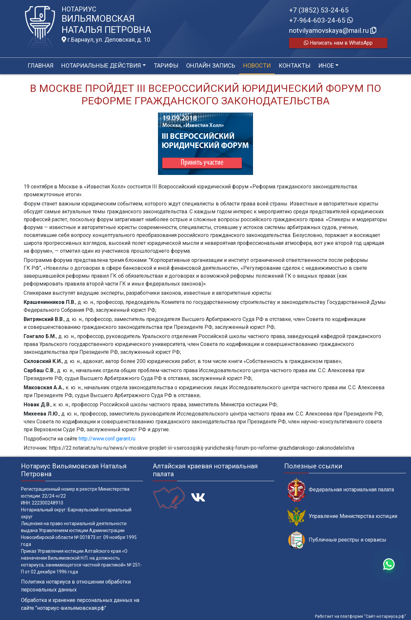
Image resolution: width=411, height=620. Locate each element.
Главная (40, 65)
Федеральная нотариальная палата (340, 490)
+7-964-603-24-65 (321, 20)
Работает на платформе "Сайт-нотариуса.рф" (360, 616)
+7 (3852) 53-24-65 (319, 10)
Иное (326, 65)
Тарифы (166, 65)
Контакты (294, 65)
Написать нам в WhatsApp (338, 43)
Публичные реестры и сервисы (336, 540)
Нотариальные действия (101, 65)
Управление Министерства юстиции (342, 516)
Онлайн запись (210, 65)
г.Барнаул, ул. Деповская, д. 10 (106, 39)
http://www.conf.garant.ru (107, 439)
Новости (257, 65)
